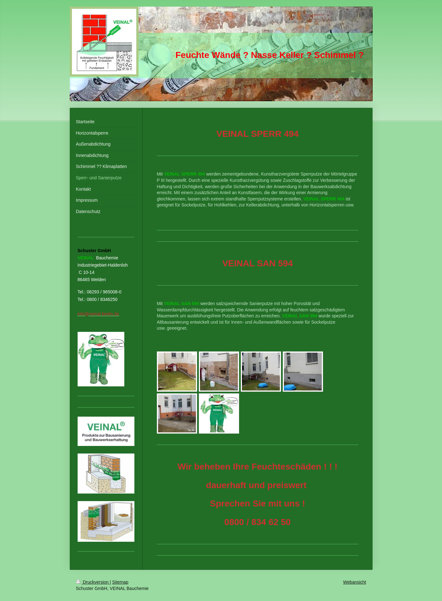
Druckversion (93, 582)
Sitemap (120, 582)
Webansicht (354, 582)
